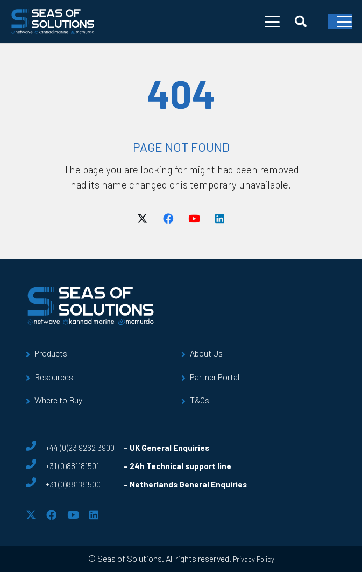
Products (50, 353)
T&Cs (199, 400)
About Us (206, 353)
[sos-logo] (53, 22)
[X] (142, 219)
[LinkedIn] (220, 219)
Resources (53, 377)
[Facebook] (168, 219)
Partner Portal (214, 377)
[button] (272, 21)
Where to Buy (58, 400)
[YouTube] (194, 219)
